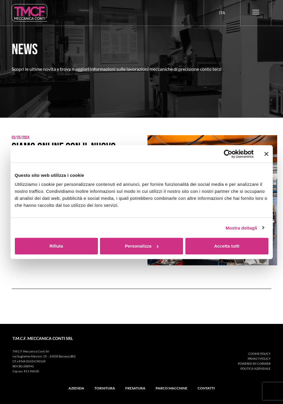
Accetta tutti (227, 246)
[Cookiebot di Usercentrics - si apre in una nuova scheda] (228, 153)
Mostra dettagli (241, 227)
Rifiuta (56, 246)
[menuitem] (222, 13)
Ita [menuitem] (222, 12)
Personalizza (142, 246)
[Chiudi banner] (266, 154)
